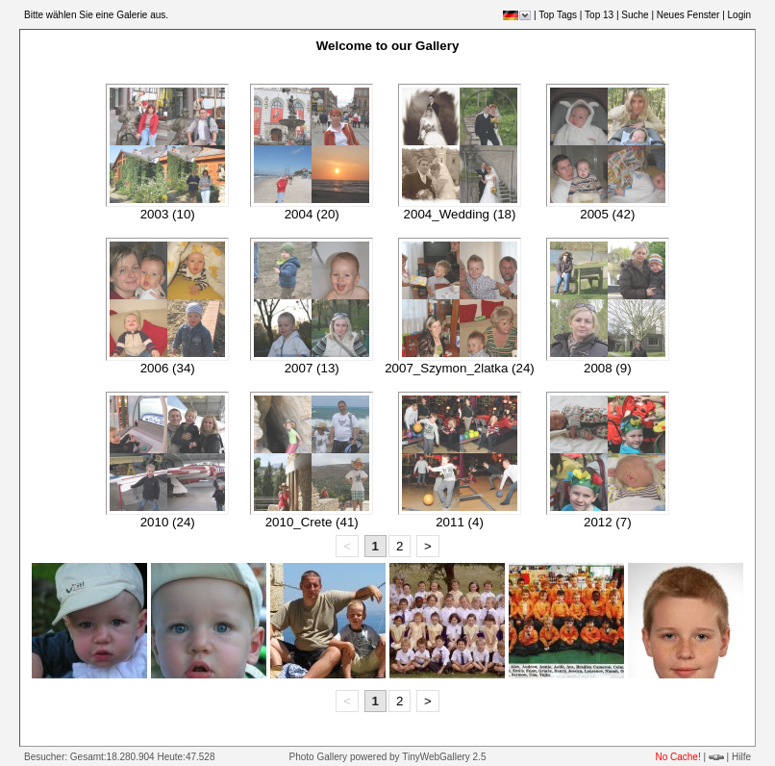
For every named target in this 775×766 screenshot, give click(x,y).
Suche (634, 15)
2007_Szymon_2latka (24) (460, 368)
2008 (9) (608, 368)
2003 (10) (167, 214)
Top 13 (599, 15)
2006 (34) (167, 368)
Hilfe (741, 757)
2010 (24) (167, 522)
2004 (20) (312, 214)
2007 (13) (312, 368)
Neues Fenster (688, 15)
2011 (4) (460, 522)
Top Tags (557, 15)
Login (739, 15)
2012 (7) (608, 522)
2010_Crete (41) (312, 522)
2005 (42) (607, 214)
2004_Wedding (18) (460, 214)
